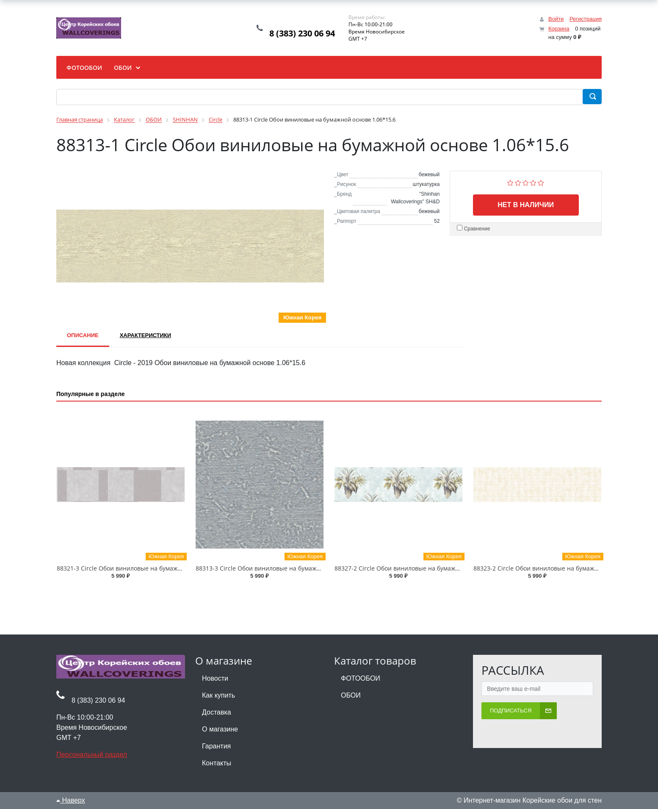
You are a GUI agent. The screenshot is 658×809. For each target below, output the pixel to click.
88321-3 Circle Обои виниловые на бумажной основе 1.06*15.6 (148, 568)
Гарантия (216, 746)
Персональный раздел (91, 754)
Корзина (559, 28)
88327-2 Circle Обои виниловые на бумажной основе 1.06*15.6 (426, 568)
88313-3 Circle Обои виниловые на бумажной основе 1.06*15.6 (287, 568)
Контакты (216, 763)
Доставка (216, 712)
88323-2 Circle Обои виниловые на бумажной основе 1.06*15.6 (564, 568)
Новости (215, 678)
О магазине (220, 729)
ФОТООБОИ (360, 678)
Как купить (218, 695)
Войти (556, 19)
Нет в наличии (526, 204)
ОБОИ (351, 695)
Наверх (70, 800)
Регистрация (586, 19)
